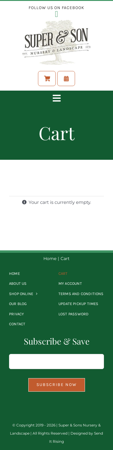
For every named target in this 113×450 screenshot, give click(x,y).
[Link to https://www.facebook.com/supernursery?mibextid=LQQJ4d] (56, 14)
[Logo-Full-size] (56, 22)
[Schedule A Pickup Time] (66, 78)
